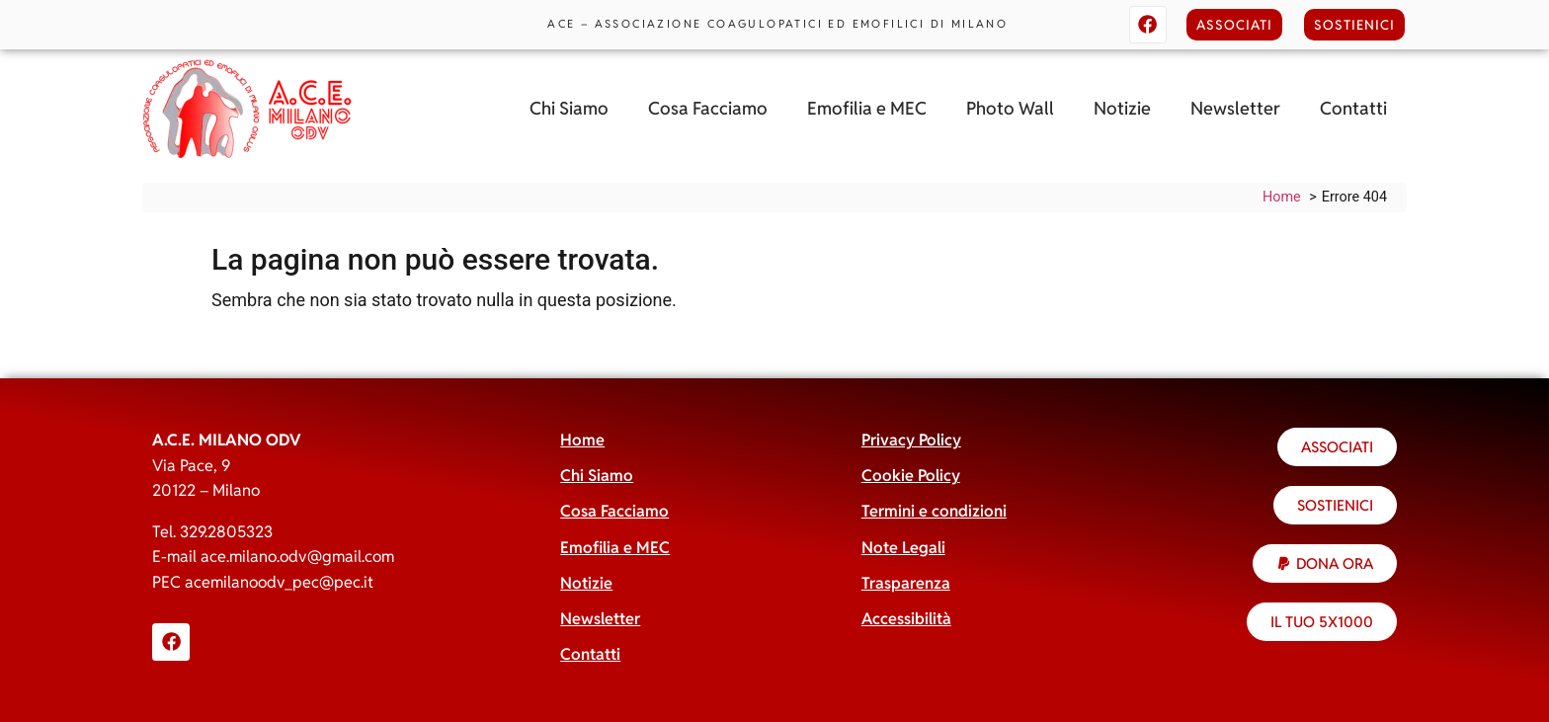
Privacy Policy (911, 440)
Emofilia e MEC (867, 108)
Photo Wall (1010, 108)
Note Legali (903, 547)
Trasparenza (905, 583)
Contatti (1353, 108)
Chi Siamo (569, 108)
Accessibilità (906, 618)
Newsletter (1235, 108)
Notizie (1122, 108)
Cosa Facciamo (708, 108)
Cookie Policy (910, 475)
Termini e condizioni (934, 511)
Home (582, 440)
